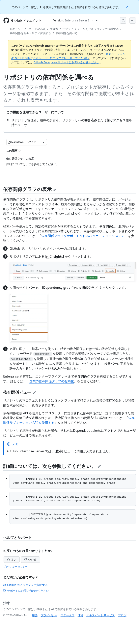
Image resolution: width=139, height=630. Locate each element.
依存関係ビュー (19, 392)
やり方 (54, 29)
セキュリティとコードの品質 (28, 29)
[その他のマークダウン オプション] (43, 142)
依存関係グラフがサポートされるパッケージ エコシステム (83, 236)
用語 (35, 615)
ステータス (67, 615)
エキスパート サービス (100, 615)
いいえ (30, 559)
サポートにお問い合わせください (26, 590)
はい (11, 559)
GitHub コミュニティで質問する (25, 585)
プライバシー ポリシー (15, 566)
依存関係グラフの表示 (29, 189)
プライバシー (49, 615)
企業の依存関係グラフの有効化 (51, 381)
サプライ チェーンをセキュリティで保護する (90, 29)
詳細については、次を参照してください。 (52, 466)
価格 (80, 615)
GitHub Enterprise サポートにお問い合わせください (66, 62)
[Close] (128, 6)
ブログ (122, 615)
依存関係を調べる (66, 33)
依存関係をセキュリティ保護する (30, 33)
